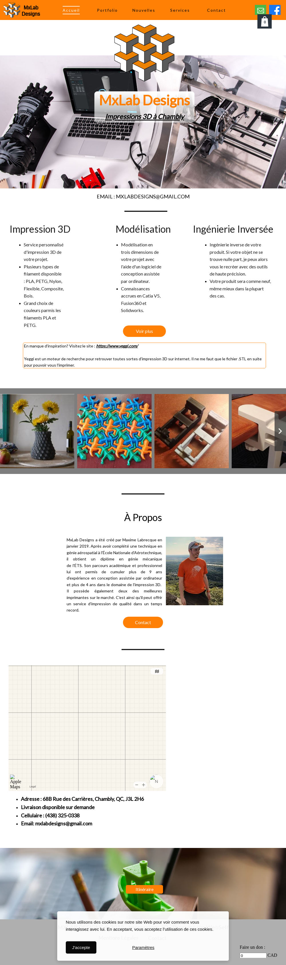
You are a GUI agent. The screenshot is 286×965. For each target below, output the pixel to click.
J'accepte (81, 947)
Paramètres (143, 947)
